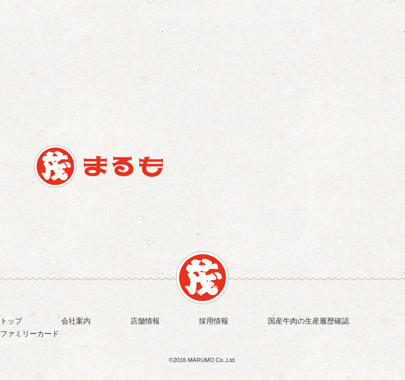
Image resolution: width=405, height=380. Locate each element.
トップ (11, 321)
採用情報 (213, 321)
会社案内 (76, 321)
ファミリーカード (29, 333)
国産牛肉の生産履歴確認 (308, 321)
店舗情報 (145, 321)
